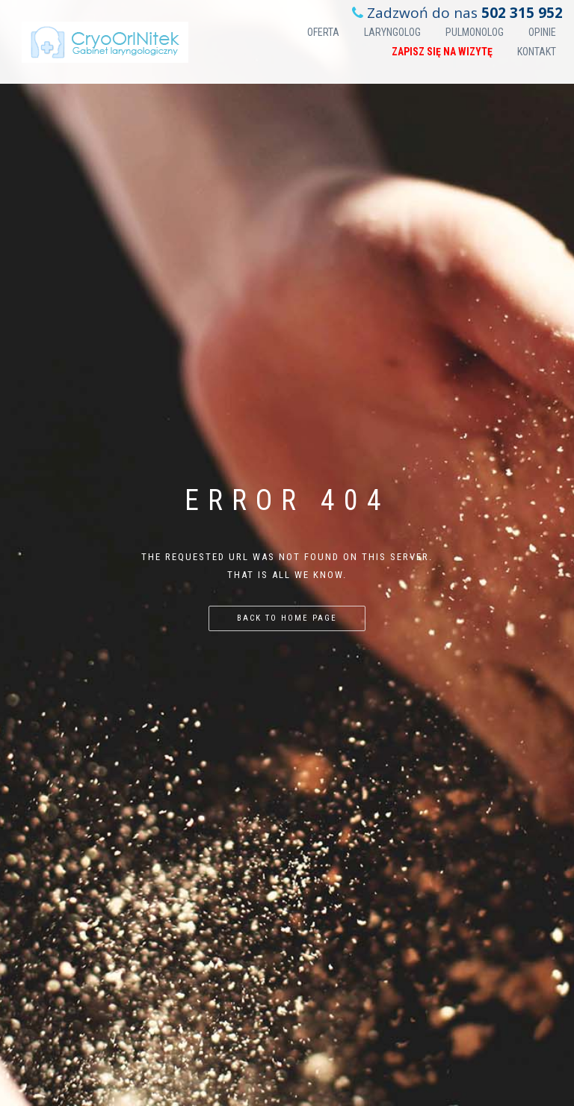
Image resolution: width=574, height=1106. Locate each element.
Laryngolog (392, 32)
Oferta (323, 32)
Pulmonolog (474, 32)
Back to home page (287, 618)
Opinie (542, 32)
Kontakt (536, 52)
